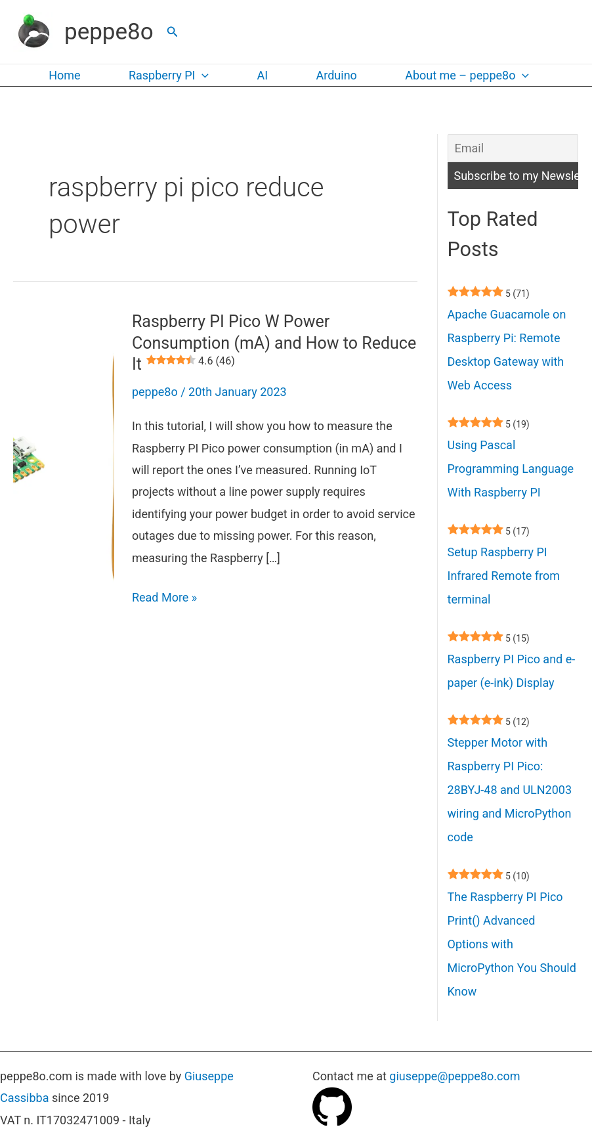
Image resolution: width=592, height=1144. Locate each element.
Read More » (164, 597)
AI (258, 75)
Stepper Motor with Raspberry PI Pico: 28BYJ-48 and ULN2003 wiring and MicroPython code (510, 790)
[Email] (513, 148)
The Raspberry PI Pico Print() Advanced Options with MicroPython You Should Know (512, 944)
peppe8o (109, 31)
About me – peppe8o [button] (460, 75)
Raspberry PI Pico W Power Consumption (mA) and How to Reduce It (274, 343)
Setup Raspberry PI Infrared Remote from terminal (504, 575)
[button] (173, 32)
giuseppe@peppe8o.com (454, 1076)
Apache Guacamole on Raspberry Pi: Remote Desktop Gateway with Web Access (507, 349)
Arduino (330, 75)
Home (63, 75)
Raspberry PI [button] (166, 75)
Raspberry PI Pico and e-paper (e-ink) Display (512, 671)
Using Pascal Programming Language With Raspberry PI (511, 468)
